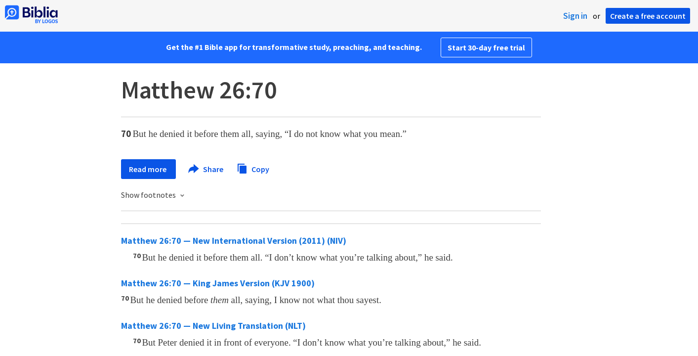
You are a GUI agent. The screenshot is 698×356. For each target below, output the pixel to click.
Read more (148, 169)
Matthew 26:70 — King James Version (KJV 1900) (218, 283)
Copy (253, 168)
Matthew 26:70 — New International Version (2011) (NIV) (233, 240)
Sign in (575, 15)
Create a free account (648, 16)
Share (206, 169)
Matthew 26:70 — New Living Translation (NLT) (213, 325)
